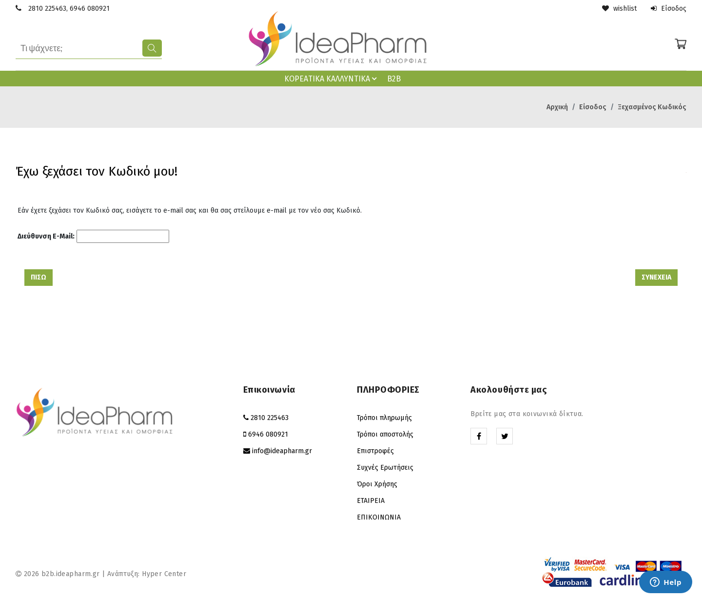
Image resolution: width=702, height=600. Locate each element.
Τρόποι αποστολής (385, 434)
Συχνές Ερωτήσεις (385, 467)
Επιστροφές (375, 451)
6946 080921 (90, 8)
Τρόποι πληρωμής (384, 418)
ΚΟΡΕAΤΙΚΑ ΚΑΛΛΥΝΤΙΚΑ (332, 78)
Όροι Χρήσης (377, 484)
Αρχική (557, 107)
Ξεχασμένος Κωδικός (652, 107)
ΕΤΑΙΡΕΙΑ (371, 501)
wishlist (619, 8)
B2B (394, 78)
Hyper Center (164, 574)
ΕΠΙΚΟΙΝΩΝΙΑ (379, 517)
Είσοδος (668, 8)
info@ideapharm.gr (282, 451)
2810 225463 (47, 8)
